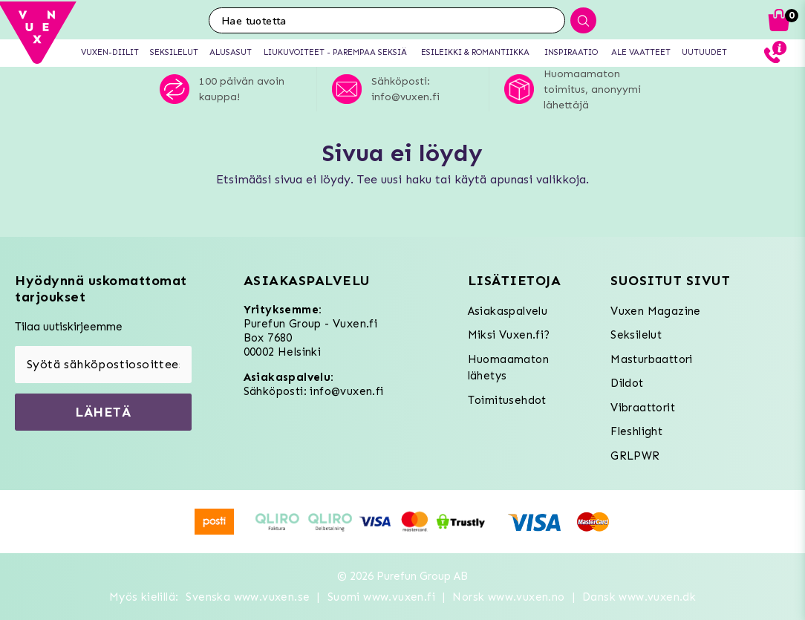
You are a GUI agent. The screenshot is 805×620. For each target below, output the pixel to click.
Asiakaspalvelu (508, 311)
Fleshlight (636, 431)
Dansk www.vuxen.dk (639, 597)
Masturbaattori (651, 359)
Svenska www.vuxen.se (248, 597)
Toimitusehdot (507, 400)
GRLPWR (634, 456)
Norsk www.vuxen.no (508, 597)
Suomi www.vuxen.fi (381, 597)
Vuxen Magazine (655, 311)
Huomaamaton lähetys (508, 368)
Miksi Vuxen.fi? (509, 335)
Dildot (626, 383)
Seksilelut (636, 335)
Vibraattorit (642, 407)
